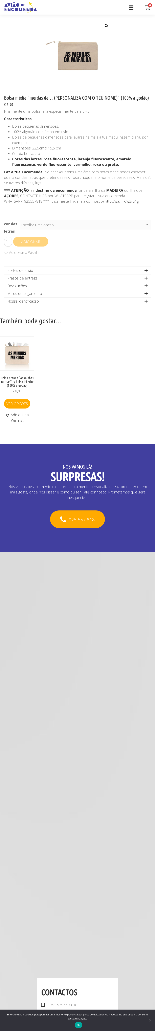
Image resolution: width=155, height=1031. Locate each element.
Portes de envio (20, 270)
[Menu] (131, 7)
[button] (106, 26)
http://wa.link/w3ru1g (122, 201)
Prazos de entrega (22, 278)
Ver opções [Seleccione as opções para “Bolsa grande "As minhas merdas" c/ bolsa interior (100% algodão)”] (17, 403)
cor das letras (10, 227)
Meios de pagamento (24, 293)
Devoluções (17, 285)
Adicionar (30, 241)
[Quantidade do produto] (8, 242)
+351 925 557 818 (62, 1004)
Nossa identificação (23, 301)
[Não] (150, 1020)
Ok (78, 1025)
